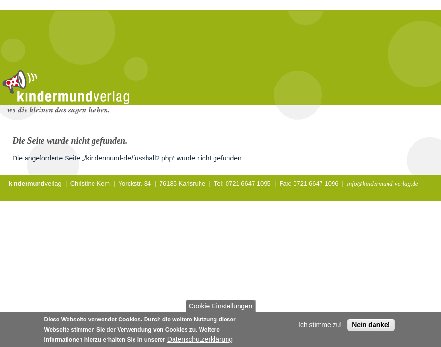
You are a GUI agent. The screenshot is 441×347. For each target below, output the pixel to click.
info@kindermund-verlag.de (382, 183)
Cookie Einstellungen (221, 309)
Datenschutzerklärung (200, 342)
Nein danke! (371, 328)
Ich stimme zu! (320, 328)
